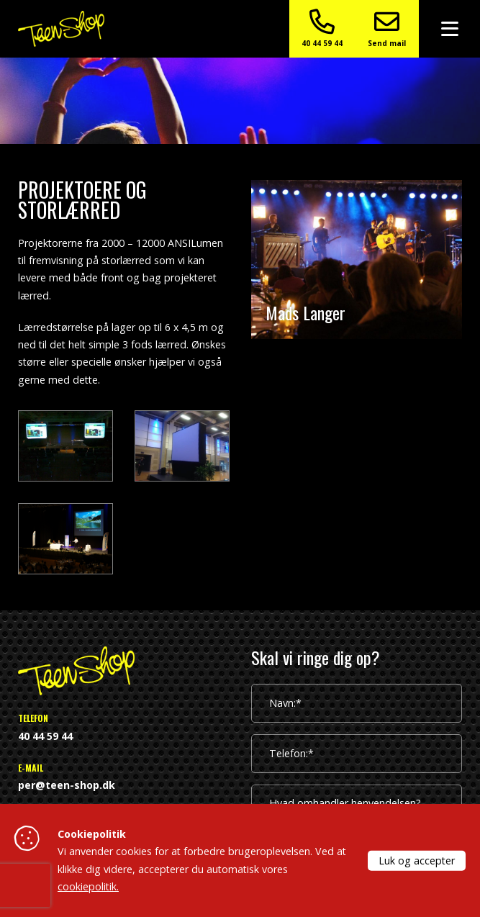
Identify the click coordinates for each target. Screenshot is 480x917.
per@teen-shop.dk (66, 785)
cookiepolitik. (88, 886)
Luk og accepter (417, 860)
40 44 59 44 (322, 28)
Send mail (387, 28)
